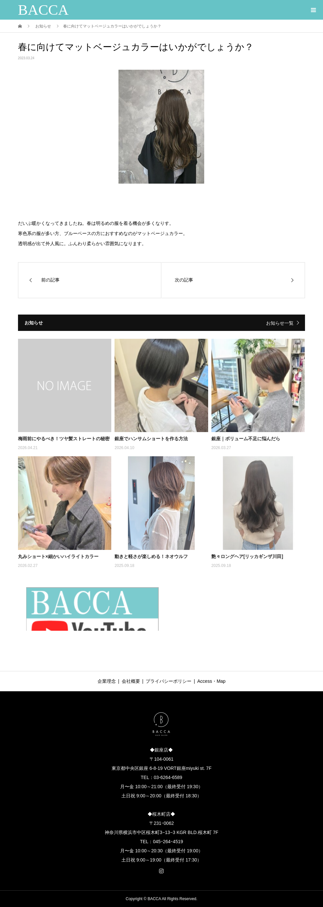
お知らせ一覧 (280, 323)
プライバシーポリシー (168, 681)
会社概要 (131, 681)
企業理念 (107, 681)
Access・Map (211, 681)
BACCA (43, 10)
